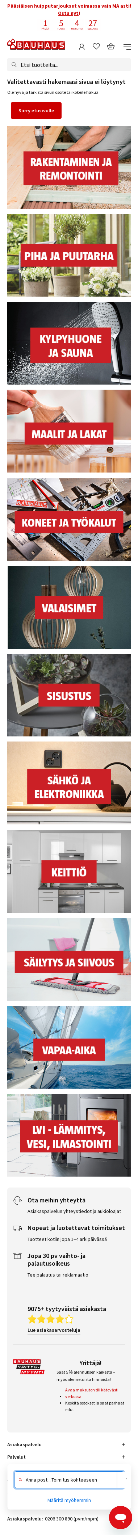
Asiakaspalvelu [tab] (24, 1444)
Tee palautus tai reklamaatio (58, 1274)
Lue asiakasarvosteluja (54, 1330)
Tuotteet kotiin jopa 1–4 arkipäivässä (67, 1239)
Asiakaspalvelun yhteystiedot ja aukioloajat (74, 1211)
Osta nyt (68, 13)
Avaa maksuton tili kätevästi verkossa (91, 1393)
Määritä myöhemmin (69, 1500)
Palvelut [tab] (16, 1457)
